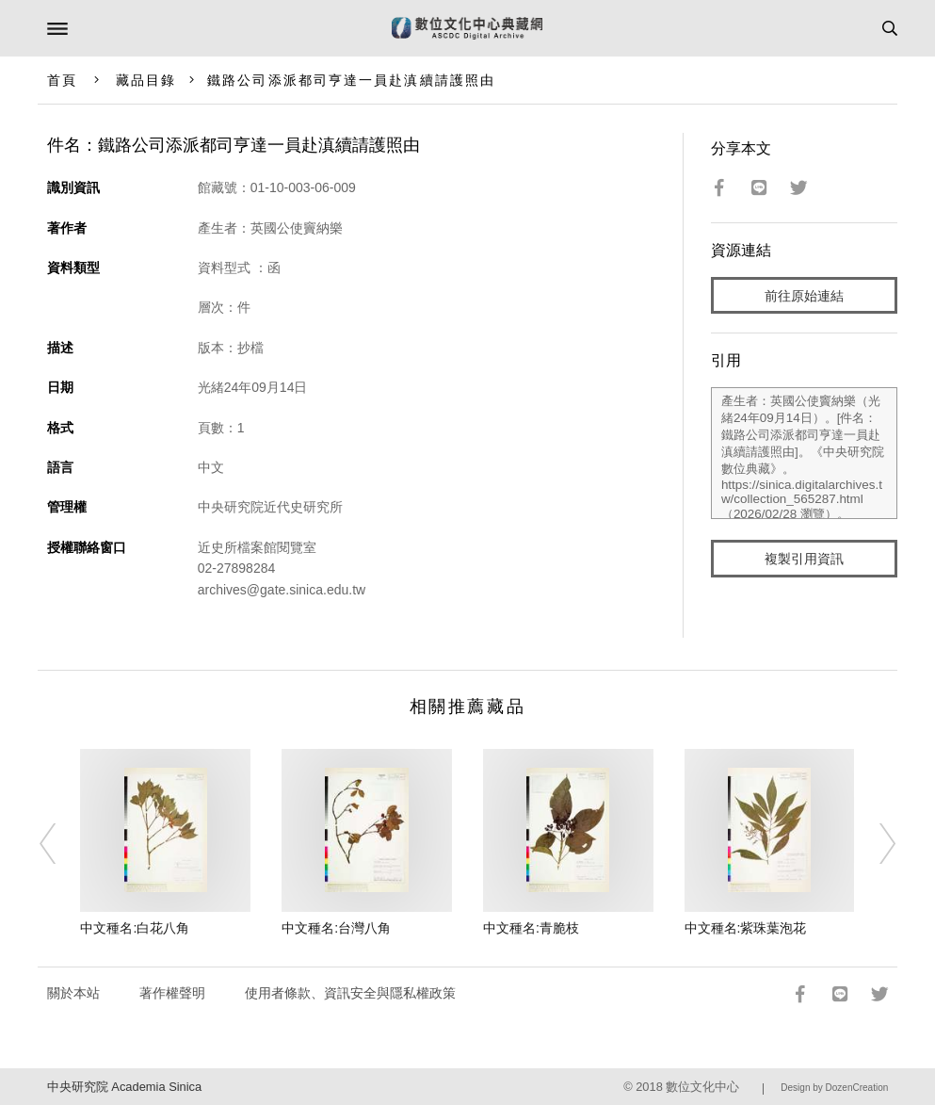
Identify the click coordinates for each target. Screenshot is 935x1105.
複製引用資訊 (804, 558)
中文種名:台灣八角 (336, 927)
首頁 (62, 80)
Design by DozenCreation (834, 1087)
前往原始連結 (804, 295)
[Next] (875, 843)
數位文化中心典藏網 (467, 28)
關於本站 (73, 992)
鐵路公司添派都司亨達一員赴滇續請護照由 (351, 80)
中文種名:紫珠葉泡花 (746, 927)
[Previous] (60, 843)
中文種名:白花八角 (134, 927)
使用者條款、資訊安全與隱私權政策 (350, 992)
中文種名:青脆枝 (531, 927)
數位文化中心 (702, 1087)
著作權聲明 (172, 992)
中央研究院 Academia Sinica (124, 1087)
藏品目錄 (146, 80)
